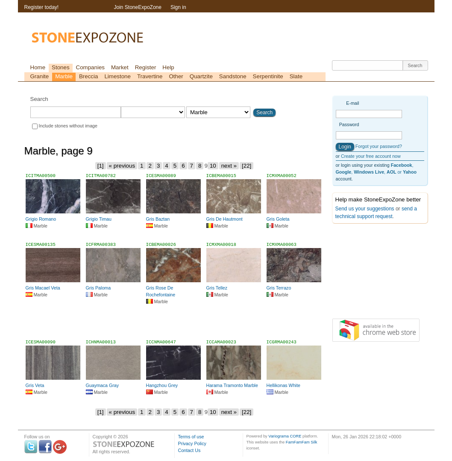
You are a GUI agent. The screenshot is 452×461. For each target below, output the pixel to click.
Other (176, 76)
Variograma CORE (284, 436)
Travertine (150, 76)
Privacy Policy (192, 443)
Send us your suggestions (364, 209)
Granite (39, 76)
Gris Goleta (278, 219)
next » (229, 166)
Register (145, 67)
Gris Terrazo (279, 287)
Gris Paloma (98, 287)
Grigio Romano (41, 219)
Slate (296, 76)
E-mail (352, 103)
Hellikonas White (283, 385)
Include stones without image (68, 125)
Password (349, 124)
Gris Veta (35, 385)
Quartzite (201, 76)
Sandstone (233, 76)
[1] (100, 166)
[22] (246, 166)
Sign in (178, 7)
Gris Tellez (217, 287)
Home (38, 67)
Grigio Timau (99, 219)
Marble (64, 76)
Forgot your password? (378, 146)
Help (168, 67)
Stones (61, 67)
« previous (122, 166)
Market (120, 67)
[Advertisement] (175, 322)
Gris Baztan (158, 219)
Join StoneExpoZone (137, 7)
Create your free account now (371, 156)
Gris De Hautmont (224, 219)
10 (213, 166)
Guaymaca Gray (102, 385)
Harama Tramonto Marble (232, 385)
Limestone (117, 76)
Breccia (88, 76)
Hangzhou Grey (162, 385)
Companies (90, 67)
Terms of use (191, 436)
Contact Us (189, 450)
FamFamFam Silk (301, 442)
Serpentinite (268, 76)
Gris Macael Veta (43, 287)
